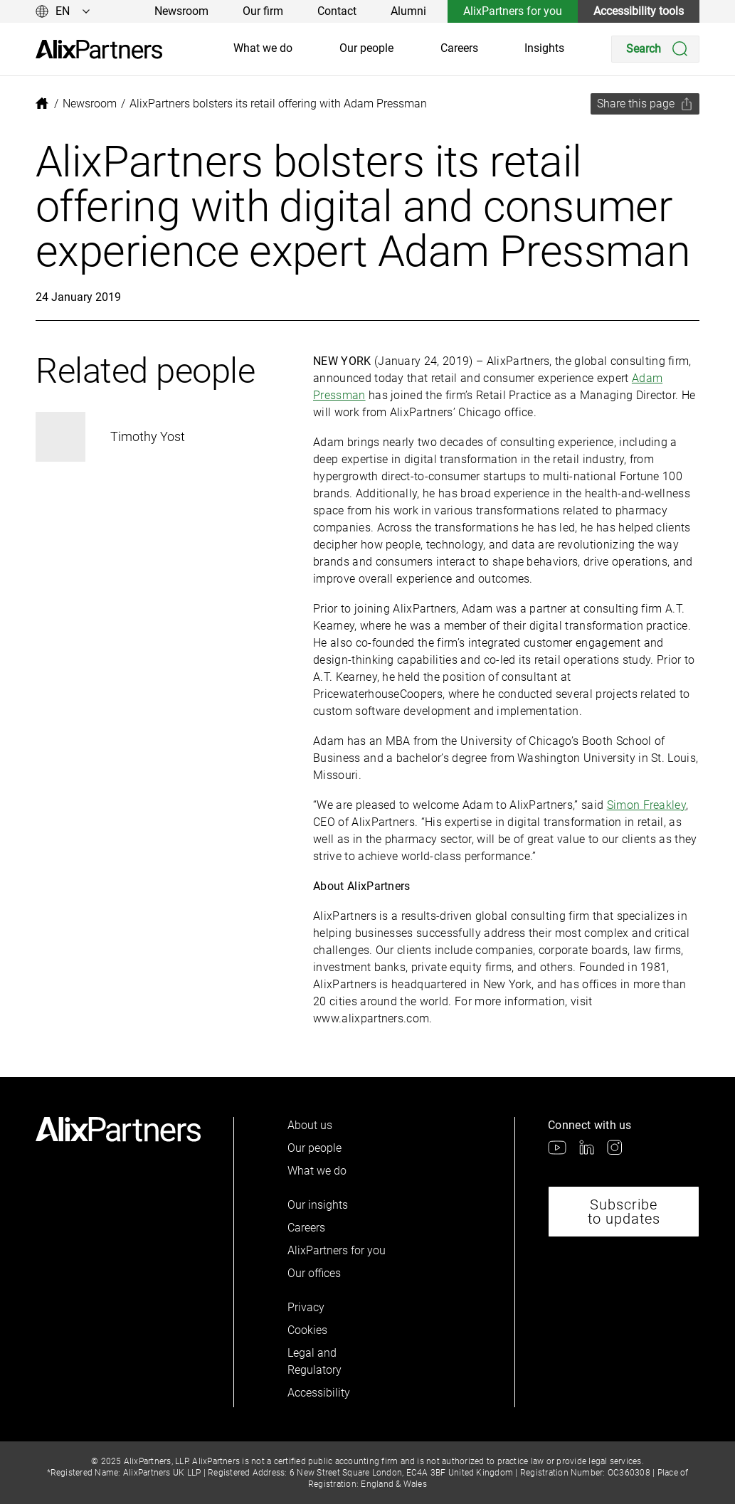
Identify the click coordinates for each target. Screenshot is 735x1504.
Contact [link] (336, 11)
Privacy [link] (305, 1307)
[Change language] (63, 11)
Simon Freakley (646, 805)
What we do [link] (262, 48)
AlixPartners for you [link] (512, 11)
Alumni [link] (408, 11)
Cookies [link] (307, 1330)
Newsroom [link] (181, 11)
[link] (99, 49)
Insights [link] (544, 48)
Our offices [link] (314, 1273)
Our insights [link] (317, 1205)
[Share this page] (645, 103)
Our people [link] (366, 48)
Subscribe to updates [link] (624, 1211)
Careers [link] (459, 48)
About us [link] (309, 1125)
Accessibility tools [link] (638, 11)
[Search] (655, 49)
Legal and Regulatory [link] (312, 1361)
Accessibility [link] (312, 1392)
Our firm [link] (263, 11)
